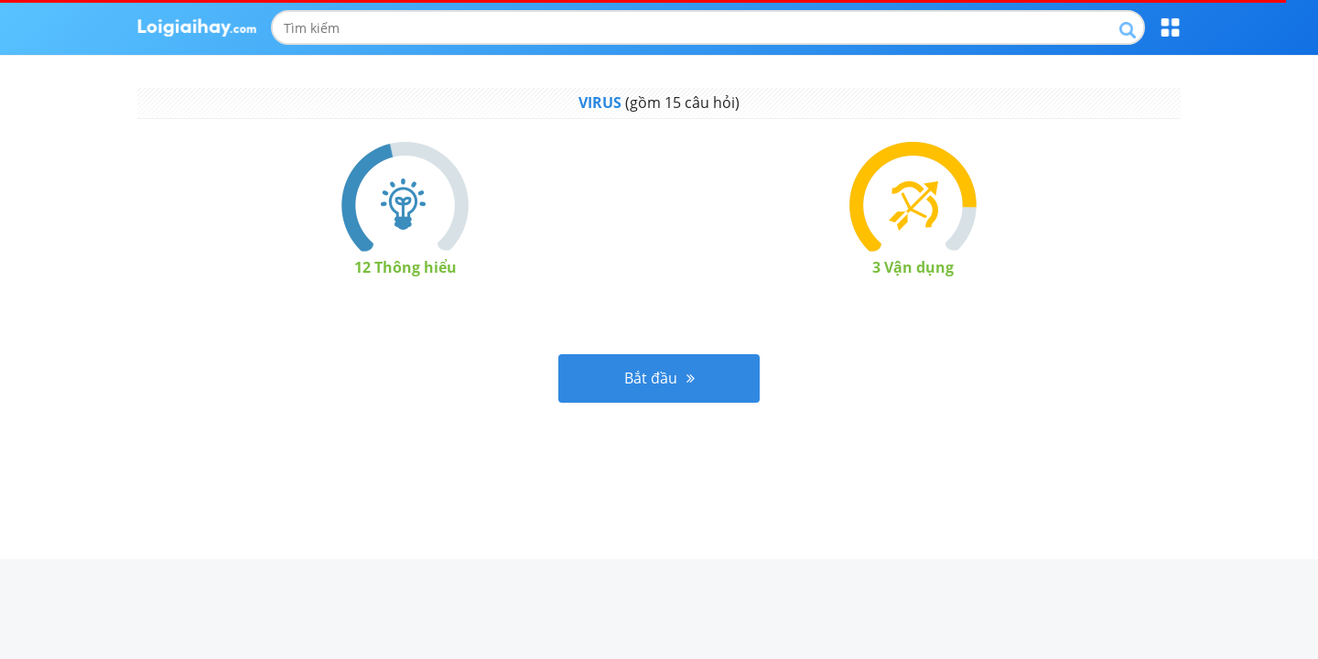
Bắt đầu (659, 378)
